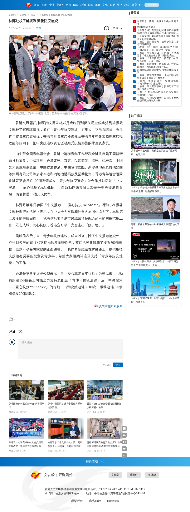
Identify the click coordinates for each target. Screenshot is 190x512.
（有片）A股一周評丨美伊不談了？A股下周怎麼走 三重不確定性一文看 (158, 48)
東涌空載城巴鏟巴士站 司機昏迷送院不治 (158, 71)
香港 (44, 4)
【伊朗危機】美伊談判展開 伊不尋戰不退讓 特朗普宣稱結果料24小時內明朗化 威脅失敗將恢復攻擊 (158, 31)
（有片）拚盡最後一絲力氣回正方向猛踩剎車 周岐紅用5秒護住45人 (158, 65)
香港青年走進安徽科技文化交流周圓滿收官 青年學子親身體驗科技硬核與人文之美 (26, 444)
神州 (51, 4)
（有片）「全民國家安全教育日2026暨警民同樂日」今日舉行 (158, 59)
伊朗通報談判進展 (146, 27)
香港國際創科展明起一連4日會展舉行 (26, 405)
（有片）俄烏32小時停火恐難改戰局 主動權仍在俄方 (158, 93)
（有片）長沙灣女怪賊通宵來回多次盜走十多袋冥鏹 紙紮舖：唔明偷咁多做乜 (155, 189)
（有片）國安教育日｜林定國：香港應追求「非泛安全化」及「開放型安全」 (158, 54)
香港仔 (134, 474)
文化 (105, 4)
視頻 (90, 4)
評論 (83, 4)
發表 (117, 364)
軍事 (97, 4)
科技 (141, 4)
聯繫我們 (77, 501)
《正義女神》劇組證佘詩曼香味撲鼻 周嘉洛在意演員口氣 (158, 37)
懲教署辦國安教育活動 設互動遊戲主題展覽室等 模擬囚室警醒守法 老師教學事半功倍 (105, 444)
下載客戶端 (152, 5)
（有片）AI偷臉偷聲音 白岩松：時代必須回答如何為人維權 (158, 99)
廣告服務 (95, 501)
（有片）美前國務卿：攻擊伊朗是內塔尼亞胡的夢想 (158, 43)
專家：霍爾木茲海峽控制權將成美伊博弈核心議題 (155, 226)
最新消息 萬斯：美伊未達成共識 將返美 (158, 22)
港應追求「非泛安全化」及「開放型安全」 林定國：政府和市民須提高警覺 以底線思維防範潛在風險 (65, 444)
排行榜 (135, 12)
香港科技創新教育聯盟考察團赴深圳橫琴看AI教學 (104, 405)
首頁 (36, 4)
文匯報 (23, 14)
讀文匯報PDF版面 (111, 306)
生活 (119, 4)
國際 (76, 4)
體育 (134, 4)
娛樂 (112, 4)
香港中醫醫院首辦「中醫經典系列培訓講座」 (65, 405)
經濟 (68, 4)
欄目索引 (95, 462)
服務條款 (113, 501)
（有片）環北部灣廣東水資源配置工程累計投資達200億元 (158, 87)
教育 (127, 4)
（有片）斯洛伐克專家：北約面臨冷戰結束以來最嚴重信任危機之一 (158, 76)
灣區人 (60, 4)
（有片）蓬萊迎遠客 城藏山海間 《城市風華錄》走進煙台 (158, 82)
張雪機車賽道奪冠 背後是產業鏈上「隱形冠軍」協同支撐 (154, 152)
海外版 (152, 474)
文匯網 (12, 14)
